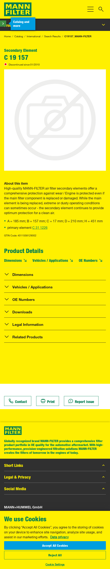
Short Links (55, 465)
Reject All (55, 555)
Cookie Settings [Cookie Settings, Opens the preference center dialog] (55, 564)
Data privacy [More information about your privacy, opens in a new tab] (59, 537)
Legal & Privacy (55, 476)
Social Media (55, 488)
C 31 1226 (39, 227)
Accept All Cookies (55, 545)
